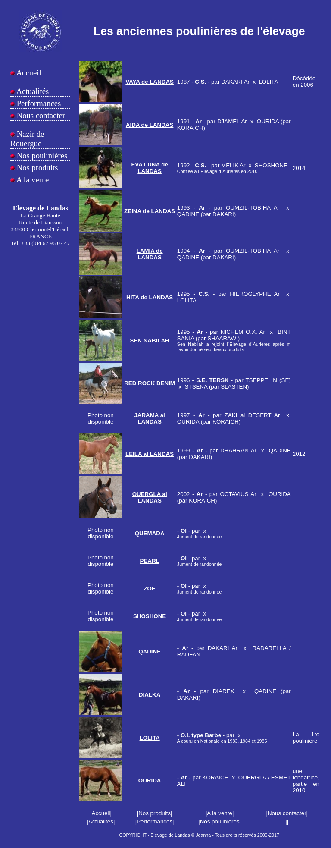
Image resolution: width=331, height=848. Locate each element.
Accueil (28, 72)
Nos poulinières (41, 155)
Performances (38, 103)
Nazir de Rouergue (27, 138)
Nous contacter (40, 115)
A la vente (32, 179)
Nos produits (36, 167)
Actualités (32, 91)
